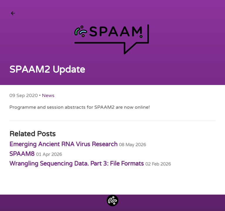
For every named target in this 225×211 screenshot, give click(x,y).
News (48, 95)
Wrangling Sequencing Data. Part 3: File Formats (90, 163)
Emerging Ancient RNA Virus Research (77, 144)
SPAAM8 (35, 154)
